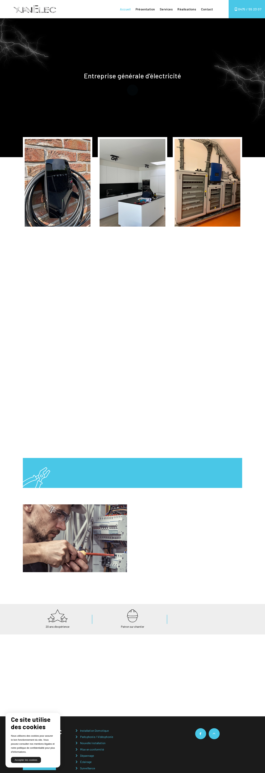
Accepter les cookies (26, 760)
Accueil (125, 9)
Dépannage (87, 755)
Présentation (145, 9)
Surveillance (87, 768)
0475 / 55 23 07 (248, 9)
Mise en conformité (92, 749)
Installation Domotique (94, 730)
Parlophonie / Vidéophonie (96, 736)
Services (166, 9)
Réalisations (186, 9)
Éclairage (86, 761)
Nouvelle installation (93, 743)
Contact (207, 9)
